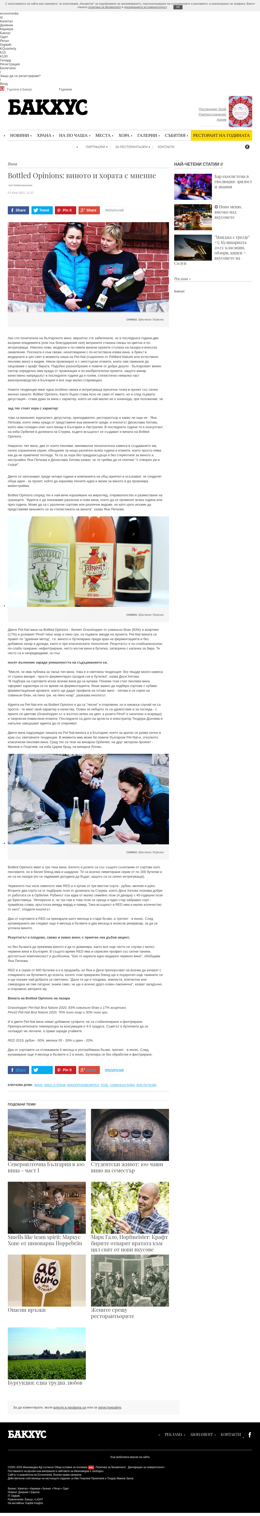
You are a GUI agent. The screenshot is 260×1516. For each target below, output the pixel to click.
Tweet (44, 210)
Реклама (173, 1434)
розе (104, 1085)
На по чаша (73, 135)
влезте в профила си (69, 1407)
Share (21, 210)
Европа (35, 1492)
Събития (175, 135)
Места (103, 135)
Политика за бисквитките (111, 1467)
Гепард (5, 60)
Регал (4, 41)
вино (39, 1085)
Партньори (95, 147)
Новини (19, 135)
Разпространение (212, 114)
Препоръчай (114, 210)
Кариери (6, 29)
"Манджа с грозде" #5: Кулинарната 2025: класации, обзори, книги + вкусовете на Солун (212, 250)
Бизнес (47, 1488)
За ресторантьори (131, 147)
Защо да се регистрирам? (20, 76)
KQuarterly (8, 48)
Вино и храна (55, 1085)
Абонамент (201, 1434)
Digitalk (15, 1495)
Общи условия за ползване (71, 1467)
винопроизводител (83, 1085)
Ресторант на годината (221, 135)
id (1, 17)
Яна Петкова (146, 1085)
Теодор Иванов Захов (120, 1478)
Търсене (65, 89)
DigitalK (6, 45)
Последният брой (212, 109)
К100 (4, 56)
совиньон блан (122, 1085)
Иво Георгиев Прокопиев (89, 1478)
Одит (4, 37)
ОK (178, 7)
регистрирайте (109, 1407)
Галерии (147, 135)
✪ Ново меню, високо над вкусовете (208, 217)
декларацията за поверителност (145, 7)
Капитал (6, 21)
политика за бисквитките (104, 7)
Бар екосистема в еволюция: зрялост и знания (213, 187)
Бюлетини (8, 68)
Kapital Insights (34, 1503)
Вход (4, 84)
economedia (9, 13)
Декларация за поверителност (146, 1467)
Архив (221, 119)
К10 (3, 52)
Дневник (6, 25)
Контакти (166, 147)
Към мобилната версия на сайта (130, 1457)
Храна (44, 135)
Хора (123, 135)
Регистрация (10, 64)
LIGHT (39, 1499)
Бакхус (5, 33)
